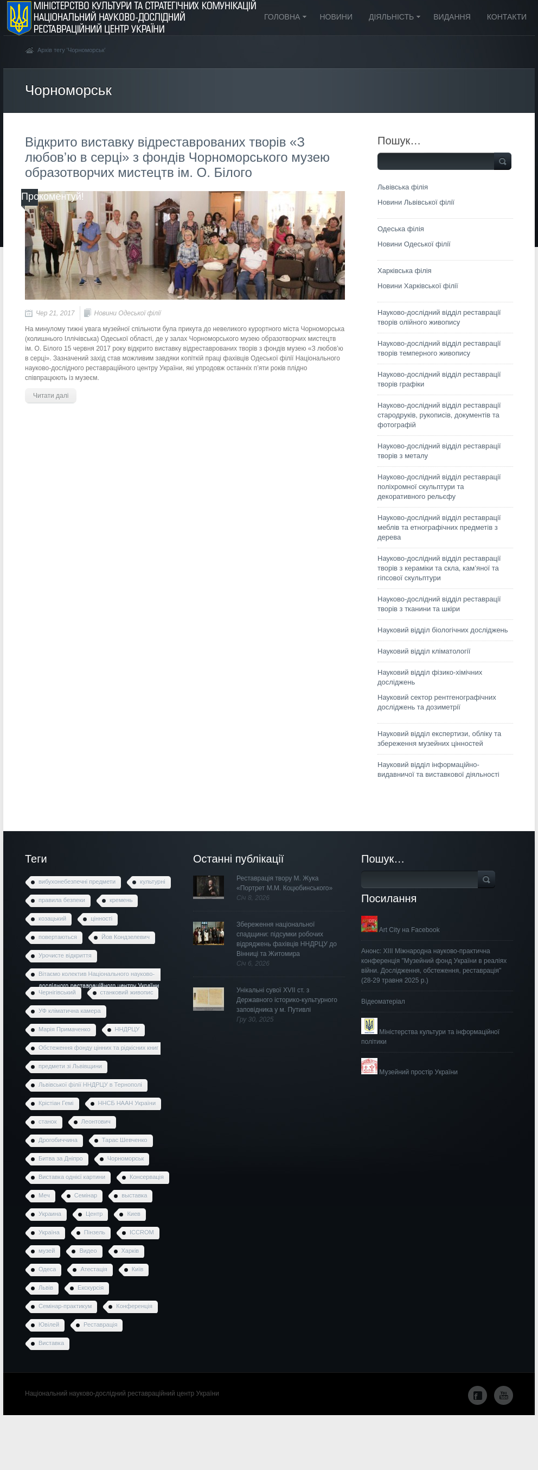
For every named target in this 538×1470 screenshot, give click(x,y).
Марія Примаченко (65, 1029)
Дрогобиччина (58, 1140)
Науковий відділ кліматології (423, 651)
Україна (49, 1232)
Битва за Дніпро (61, 1158)
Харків (130, 1250)
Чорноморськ (125, 1158)
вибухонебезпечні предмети (77, 881)
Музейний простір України (409, 1072)
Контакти (507, 16)
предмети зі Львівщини (70, 1066)
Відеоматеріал (383, 1001)
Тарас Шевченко (125, 1140)
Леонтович (96, 1121)
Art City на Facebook (400, 930)
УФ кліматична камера (70, 1011)
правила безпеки (62, 900)
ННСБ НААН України (127, 1103)
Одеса (47, 1269)
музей (47, 1250)
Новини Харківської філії (417, 286)
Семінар (85, 1195)
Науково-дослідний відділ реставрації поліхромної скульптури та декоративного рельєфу (439, 486)
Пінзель (94, 1232)
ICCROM (142, 1232)
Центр (94, 1214)
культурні (152, 881)
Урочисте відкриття (65, 955)
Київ (137, 1269)
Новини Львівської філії (415, 202)
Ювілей (49, 1324)
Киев (133, 1214)
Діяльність (391, 17)
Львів (46, 1287)
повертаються (58, 937)
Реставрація (100, 1324)
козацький (52, 918)
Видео (88, 1250)
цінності (101, 918)
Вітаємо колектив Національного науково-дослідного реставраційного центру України (99, 976)
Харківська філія (404, 271)
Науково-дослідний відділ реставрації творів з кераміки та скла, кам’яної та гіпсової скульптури (439, 568)
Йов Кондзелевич (125, 937)
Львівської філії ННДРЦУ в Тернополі (90, 1084)
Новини (336, 16)
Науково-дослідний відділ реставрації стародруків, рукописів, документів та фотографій (439, 415)
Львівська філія (402, 187)
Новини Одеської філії (127, 313)
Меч (44, 1195)
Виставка (51, 1343)
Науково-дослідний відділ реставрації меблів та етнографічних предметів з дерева (439, 527)
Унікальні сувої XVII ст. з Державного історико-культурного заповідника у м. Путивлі (286, 999)
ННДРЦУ (127, 1029)
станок (48, 1121)
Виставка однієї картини (72, 1177)
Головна (282, 17)
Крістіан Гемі (56, 1103)
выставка (134, 1195)
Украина (50, 1214)
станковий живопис (126, 992)
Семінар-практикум (65, 1306)
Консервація (147, 1177)
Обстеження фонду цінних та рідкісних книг (98, 1047)
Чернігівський (57, 992)
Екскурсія (91, 1287)
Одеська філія (400, 229)
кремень (121, 900)
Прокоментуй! (52, 196)
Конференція (134, 1306)
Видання (452, 16)
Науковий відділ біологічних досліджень (442, 630)
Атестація (93, 1269)
